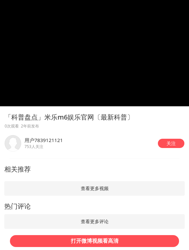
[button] (171, 143)
